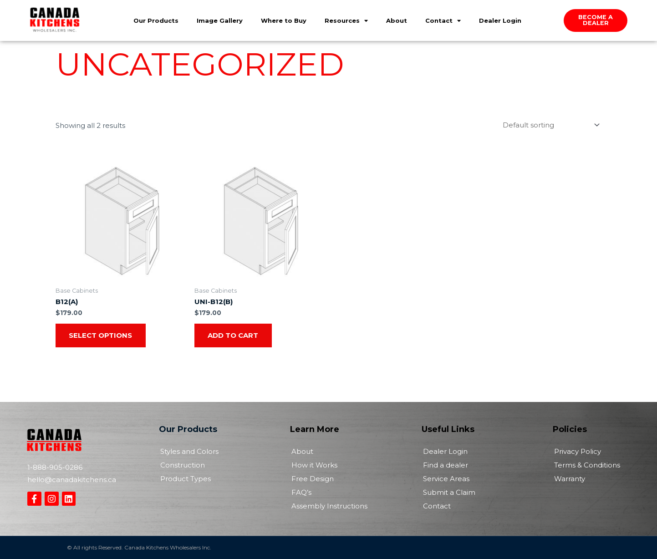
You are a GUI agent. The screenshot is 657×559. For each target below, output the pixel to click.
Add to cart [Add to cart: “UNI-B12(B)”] (233, 335)
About (396, 20)
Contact (443, 19)
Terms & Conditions (587, 465)
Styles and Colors (189, 451)
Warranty (569, 478)
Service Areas (446, 478)
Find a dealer (445, 465)
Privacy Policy (577, 451)
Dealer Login (500, 20)
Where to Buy (283, 20)
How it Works (314, 465)
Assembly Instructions (329, 506)
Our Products (155, 20)
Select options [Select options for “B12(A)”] (100, 335)
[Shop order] (549, 125)
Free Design (312, 478)
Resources (346, 19)
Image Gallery (220, 20)
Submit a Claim (449, 492)
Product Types (185, 478)
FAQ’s (301, 492)
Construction (182, 465)
